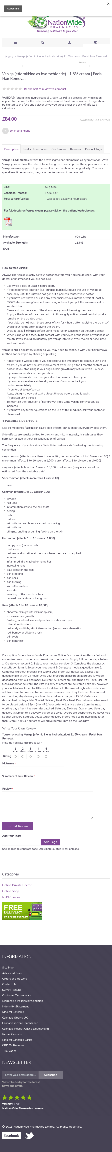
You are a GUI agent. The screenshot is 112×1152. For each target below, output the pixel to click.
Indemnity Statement (15, 1007)
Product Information (35, 149)
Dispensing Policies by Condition (22, 1001)
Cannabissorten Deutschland (20, 1023)
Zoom (82, 62)
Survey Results (11, 990)
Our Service (58, 149)
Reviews (75, 149)
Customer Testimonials (16, 995)
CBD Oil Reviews (13, 1045)
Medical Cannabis (13, 1012)
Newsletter (16, 1062)
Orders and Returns (14, 979)
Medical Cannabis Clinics (17, 1040)
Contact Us (9, 984)
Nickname (8, 763)
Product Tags (93, 149)
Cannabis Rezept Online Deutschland (25, 1029)
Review (7, 789)
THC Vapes (9, 1051)
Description (11, 149)
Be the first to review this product (45, 89)
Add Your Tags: (11, 836)
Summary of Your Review (17, 776)
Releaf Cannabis (12, 1034)
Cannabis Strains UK (15, 1018)
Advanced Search (13, 973)
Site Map (8, 968)
